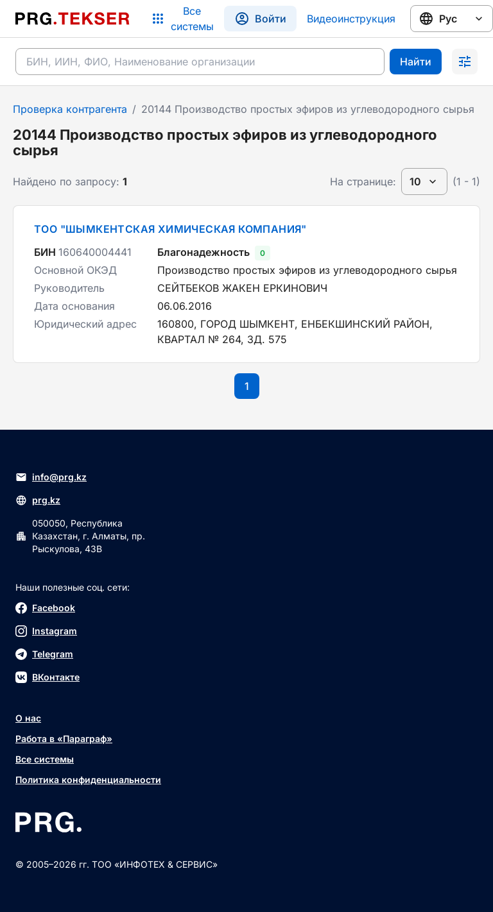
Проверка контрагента (70, 109)
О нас (28, 718)
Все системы (44, 759)
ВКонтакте (47, 677)
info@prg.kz (51, 477)
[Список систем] (182, 18)
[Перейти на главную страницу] (72, 18)
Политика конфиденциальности (88, 779)
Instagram (46, 631)
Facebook (45, 608)
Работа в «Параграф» (63, 738)
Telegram (44, 654)
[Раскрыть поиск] (465, 61)
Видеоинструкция (351, 18)
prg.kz (37, 500)
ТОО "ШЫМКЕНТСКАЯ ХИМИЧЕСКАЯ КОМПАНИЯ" (170, 229)
